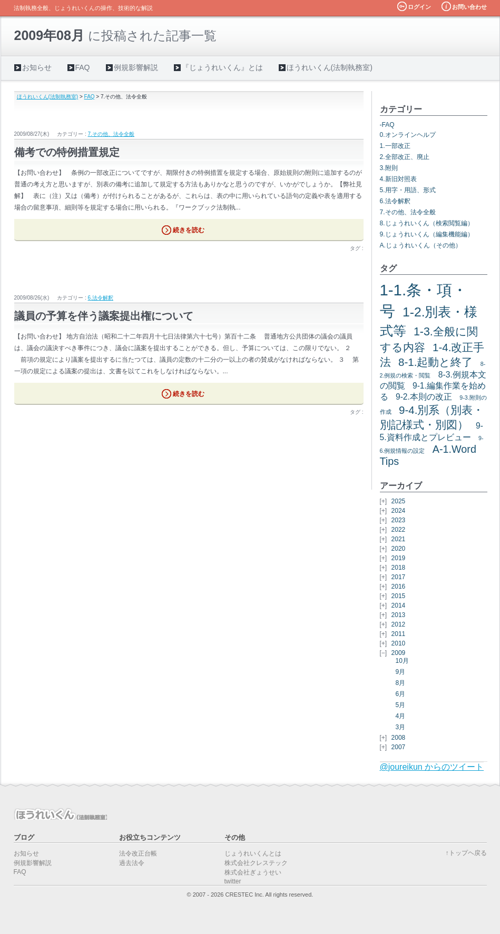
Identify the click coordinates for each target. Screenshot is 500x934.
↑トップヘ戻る (466, 853)
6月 (401, 694)
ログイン (419, 7)
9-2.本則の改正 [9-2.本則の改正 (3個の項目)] (424, 396)
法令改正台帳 (138, 853)
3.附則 (389, 168)
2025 (398, 501)
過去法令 (131, 863)
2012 (398, 624)
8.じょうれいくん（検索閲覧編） (427, 223)
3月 (401, 727)
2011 (398, 634)
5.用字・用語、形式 (408, 190)
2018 (398, 567)
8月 (401, 683)
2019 (398, 558)
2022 (398, 529)
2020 (398, 548)
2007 (398, 747)
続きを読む (188, 230)
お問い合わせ (469, 7)
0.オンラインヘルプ (408, 134)
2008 (398, 737)
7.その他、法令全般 (111, 134)
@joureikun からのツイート (432, 766)
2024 (398, 510)
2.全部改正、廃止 (404, 157)
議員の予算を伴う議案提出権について (103, 316)
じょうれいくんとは (252, 853)
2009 (398, 653)
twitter (232, 881)
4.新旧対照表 (398, 179)
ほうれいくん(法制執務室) (329, 67)
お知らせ (37, 67)
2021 (398, 539)
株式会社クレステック (256, 863)
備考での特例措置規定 (67, 152)
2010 (398, 643)
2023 (398, 520)
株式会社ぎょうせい (252, 872)
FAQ (82, 67)
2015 (398, 596)
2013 (398, 615)
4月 (401, 716)
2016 (398, 586)
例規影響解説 (136, 67)
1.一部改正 (395, 146)
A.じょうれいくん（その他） (421, 245)
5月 (401, 705)
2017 (398, 577)
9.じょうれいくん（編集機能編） (427, 234)
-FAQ (387, 124)
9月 (401, 671)
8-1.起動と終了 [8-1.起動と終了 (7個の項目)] (435, 362)
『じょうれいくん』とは (222, 67)
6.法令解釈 (100, 298)
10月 (402, 660)
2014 (398, 605)
